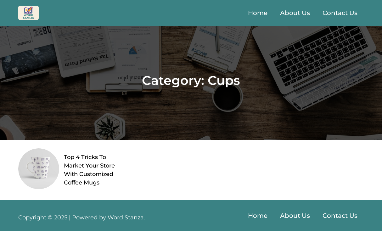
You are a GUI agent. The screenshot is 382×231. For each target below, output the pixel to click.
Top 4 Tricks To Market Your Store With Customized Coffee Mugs (89, 170)
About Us (295, 13)
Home (257, 13)
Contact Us (340, 13)
